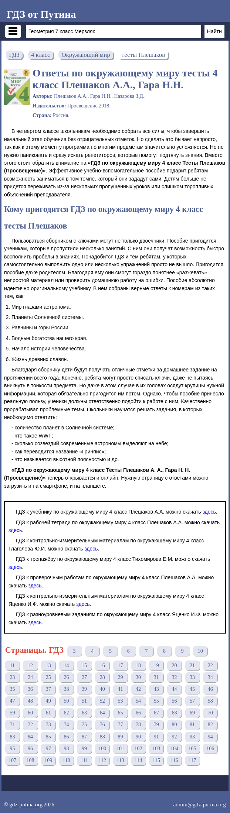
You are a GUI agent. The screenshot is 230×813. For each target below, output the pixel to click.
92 (174, 737)
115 (156, 760)
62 (66, 713)
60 (30, 713)
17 (120, 665)
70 (210, 713)
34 (210, 677)
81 (192, 724)
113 (120, 760)
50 (66, 701)
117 (192, 760)
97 (48, 748)
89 (120, 737)
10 (200, 651)
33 (192, 677)
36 (30, 689)
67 (156, 713)
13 (48, 665)
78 (138, 724)
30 (138, 677)
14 (66, 665)
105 (192, 748)
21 (192, 665)
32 (174, 677)
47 (12, 701)
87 (84, 737)
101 (120, 748)
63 (84, 713)
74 (66, 724)
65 (120, 713)
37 (48, 689)
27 (84, 677)
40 (102, 689)
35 (12, 689)
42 (138, 689)
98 (66, 748)
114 (138, 760)
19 (156, 665)
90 (138, 737)
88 (102, 737)
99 (84, 748)
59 (12, 713)
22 (210, 665)
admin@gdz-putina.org (199, 804)
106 (210, 748)
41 (120, 689)
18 (138, 665)
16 (102, 665)
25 (48, 677)
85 (48, 737)
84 (30, 737)
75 (84, 724)
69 (192, 713)
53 (120, 701)
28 (102, 677)
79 (156, 724)
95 (12, 748)
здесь (209, 512)
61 (48, 713)
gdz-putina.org (26, 804)
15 (84, 665)
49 (48, 701)
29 (120, 677)
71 (12, 724)
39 (84, 689)
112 (102, 760)
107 (12, 760)
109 (48, 760)
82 (210, 724)
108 (30, 760)
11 (12, 665)
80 (174, 724)
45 (192, 689)
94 (210, 737)
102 (138, 748)
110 (66, 760)
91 (156, 737)
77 (120, 724)
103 (156, 748)
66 (138, 713)
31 (156, 677)
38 (66, 689)
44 (174, 689)
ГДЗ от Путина (41, 14)
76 (102, 724)
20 (174, 665)
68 (174, 713)
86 (66, 737)
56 (174, 701)
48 (30, 701)
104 (174, 748)
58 (210, 701)
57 (192, 701)
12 (30, 665)
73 (48, 724)
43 (156, 689)
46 (210, 689)
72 (30, 724)
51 (84, 701)
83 (12, 737)
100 (102, 748)
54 (138, 701)
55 (156, 701)
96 (30, 748)
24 (30, 677)
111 (84, 760)
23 (12, 677)
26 (66, 677)
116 (174, 760)
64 (102, 713)
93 (192, 737)
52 (102, 701)
